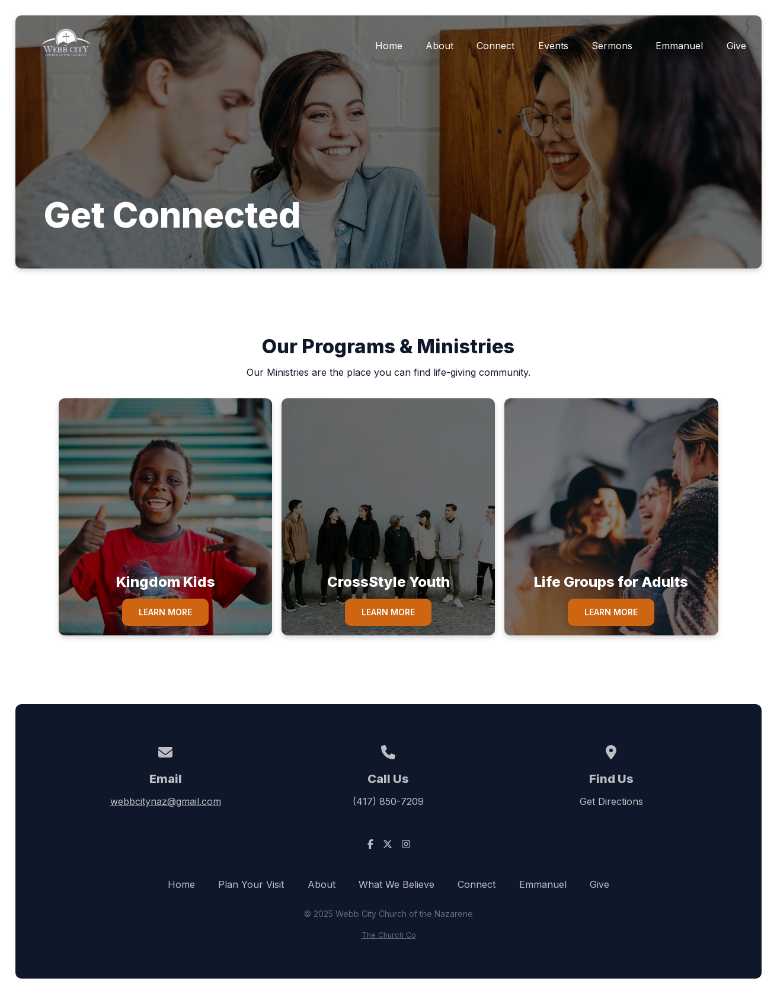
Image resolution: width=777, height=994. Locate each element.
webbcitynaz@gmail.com (165, 801)
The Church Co (389, 935)
